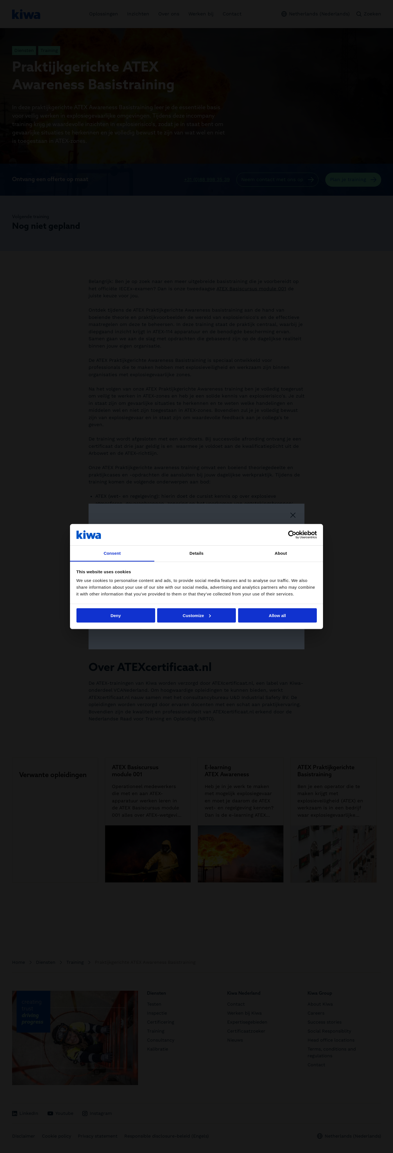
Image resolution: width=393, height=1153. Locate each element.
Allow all (277, 615)
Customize (197, 615)
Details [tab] (196, 553)
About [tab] (281, 553)
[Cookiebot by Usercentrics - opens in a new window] (292, 534)
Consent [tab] (112, 553)
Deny (115, 615)
